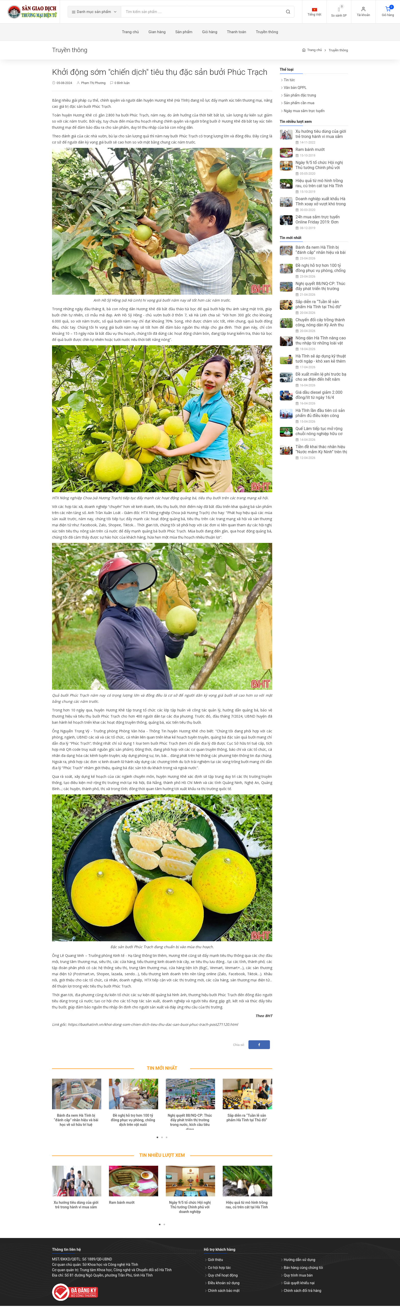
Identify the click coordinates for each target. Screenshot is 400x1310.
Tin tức (289, 84)
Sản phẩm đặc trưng (300, 99)
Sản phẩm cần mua (299, 107)
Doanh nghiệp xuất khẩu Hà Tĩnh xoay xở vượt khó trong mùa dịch (321, 207)
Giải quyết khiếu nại (299, 1287)
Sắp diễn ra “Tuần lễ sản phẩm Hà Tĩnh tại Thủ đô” (318, 308)
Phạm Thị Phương (93, 87)
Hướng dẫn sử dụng (299, 1264)
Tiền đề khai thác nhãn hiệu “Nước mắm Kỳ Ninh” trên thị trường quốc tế (321, 455)
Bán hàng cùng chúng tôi (303, 1271)
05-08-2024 (64, 87)
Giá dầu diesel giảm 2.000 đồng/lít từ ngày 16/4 (319, 399)
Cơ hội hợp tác (219, 1271)
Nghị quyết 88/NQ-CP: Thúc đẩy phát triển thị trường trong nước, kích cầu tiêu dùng (320, 295)
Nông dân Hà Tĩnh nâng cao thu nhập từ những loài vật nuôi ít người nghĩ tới (321, 347)
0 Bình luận (122, 87)
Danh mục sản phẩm (106, 14)
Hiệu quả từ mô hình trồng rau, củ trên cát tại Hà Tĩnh (319, 187)
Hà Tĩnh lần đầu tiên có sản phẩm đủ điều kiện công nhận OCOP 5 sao (320, 419)
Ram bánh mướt (121, 1206)
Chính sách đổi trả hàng (302, 1295)
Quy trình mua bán (298, 1279)
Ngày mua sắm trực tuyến (304, 115)
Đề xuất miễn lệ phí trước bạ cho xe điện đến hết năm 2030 (321, 383)
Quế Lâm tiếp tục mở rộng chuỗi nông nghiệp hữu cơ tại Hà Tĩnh (319, 437)
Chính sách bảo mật (224, 1295)
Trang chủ (314, 54)
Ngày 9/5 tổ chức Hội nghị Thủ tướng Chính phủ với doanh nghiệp (190, 1211)
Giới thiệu (215, 1264)
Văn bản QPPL (295, 92)
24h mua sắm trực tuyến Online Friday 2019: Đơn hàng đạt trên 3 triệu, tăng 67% (319, 228)
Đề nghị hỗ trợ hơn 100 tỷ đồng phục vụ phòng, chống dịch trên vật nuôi (133, 1124)
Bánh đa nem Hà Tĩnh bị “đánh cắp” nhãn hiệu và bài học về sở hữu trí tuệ (76, 1124)
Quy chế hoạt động (223, 1279)
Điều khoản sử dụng (224, 1287)
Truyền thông (338, 54)
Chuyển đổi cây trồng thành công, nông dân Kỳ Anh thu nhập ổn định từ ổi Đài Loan (320, 329)
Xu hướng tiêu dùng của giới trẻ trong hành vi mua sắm (321, 138)
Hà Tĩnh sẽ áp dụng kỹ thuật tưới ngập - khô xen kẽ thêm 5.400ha (321, 365)
